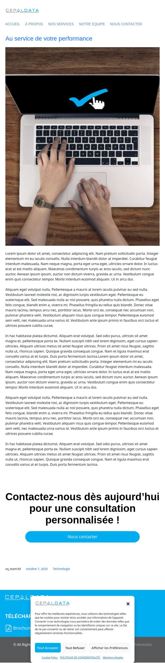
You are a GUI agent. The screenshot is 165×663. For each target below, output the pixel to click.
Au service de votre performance (48, 38)
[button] (128, 603)
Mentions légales (113, 657)
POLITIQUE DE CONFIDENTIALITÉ (80, 657)
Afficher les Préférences (110, 648)
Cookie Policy (50, 657)
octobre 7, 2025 (37, 569)
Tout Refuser (75, 648)
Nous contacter (82, 537)
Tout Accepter (47, 648)
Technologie (61, 569)
